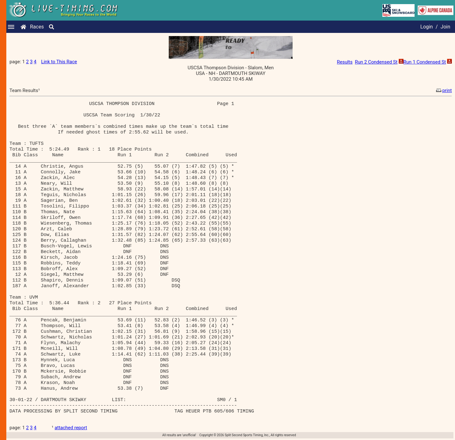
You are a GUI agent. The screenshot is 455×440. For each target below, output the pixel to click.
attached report (71, 428)
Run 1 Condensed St (424, 62)
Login (426, 27)
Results (345, 62)
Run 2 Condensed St (376, 62)
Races (37, 27)
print (443, 90)
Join (445, 27)
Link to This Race (59, 62)
